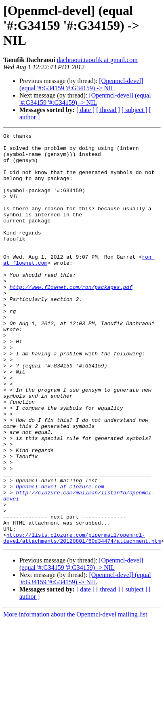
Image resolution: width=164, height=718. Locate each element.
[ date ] (85, 109)
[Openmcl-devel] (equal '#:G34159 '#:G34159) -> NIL (81, 84)
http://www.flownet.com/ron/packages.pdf (71, 318)
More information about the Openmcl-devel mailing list (75, 689)
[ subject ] (134, 109)
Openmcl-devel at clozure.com (60, 557)
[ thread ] (108, 109)
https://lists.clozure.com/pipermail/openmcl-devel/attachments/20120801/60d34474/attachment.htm (82, 612)
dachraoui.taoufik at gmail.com (97, 59)
